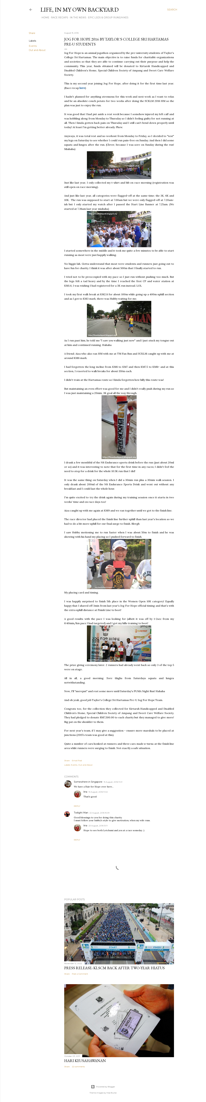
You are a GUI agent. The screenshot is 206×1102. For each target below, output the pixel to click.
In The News (77, 17)
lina (85, 791)
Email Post (77, 760)
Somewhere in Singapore (88, 781)
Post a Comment (80, 974)
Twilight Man (81, 812)
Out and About (37, 50)
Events (33, 46)
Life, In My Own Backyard (79, 9)
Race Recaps (58, 17)
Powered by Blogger (103, 1087)
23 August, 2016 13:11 (98, 825)
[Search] (172, 10)
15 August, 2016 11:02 (98, 792)
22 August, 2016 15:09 (99, 813)
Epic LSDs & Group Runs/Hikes (107, 17)
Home (44, 17)
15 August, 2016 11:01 (113, 782)
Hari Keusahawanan (85, 1060)
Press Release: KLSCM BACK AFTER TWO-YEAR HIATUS (114, 967)
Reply (77, 806)
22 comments (78, 1066)
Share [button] (32, 33)
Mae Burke (112, 1093)
